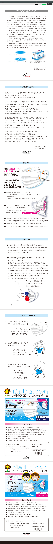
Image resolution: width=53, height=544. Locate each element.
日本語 (50, 3)
